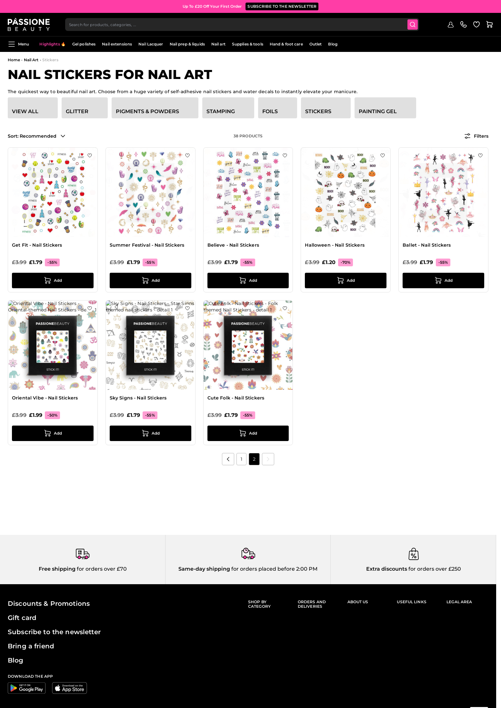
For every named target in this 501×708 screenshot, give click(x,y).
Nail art (218, 44)
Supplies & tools (247, 44)
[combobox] (242, 24)
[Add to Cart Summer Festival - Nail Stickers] (150, 280)
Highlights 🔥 (52, 44)
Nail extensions (117, 44)
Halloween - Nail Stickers (335, 245)
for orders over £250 (434, 569)
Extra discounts (386, 569)
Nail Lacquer (150, 44)
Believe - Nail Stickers (233, 245)
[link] (268, 459)
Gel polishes (83, 44)
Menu (18, 44)
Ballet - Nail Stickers (427, 245)
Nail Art (31, 59)
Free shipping (57, 569)
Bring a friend (31, 646)
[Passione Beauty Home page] (29, 24)
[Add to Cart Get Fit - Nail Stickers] (53, 280)
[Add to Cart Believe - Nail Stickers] (248, 280)
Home (14, 59)
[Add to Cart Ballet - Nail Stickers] (443, 280)
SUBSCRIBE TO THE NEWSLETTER (281, 6)
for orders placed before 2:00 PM (273, 569)
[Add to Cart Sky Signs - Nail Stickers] (150, 433)
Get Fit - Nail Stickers (37, 245)
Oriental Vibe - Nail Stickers (45, 398)
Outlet (315, 44)
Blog (332, 44)
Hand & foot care (286, 44)
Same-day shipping (204, 569)
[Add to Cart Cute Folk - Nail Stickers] (248, 433)
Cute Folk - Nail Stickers (236, 398)
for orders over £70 (101, 569)
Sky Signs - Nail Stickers (138, 398)
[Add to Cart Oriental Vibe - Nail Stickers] (53, 433)
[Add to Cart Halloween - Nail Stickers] (345, 280)
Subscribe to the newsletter (54, 632)
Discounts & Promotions (49, 603)
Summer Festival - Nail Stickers (147, 245)
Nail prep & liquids (187, 44)
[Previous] (228, 459)
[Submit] (412, 24)
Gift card (22, 618)
